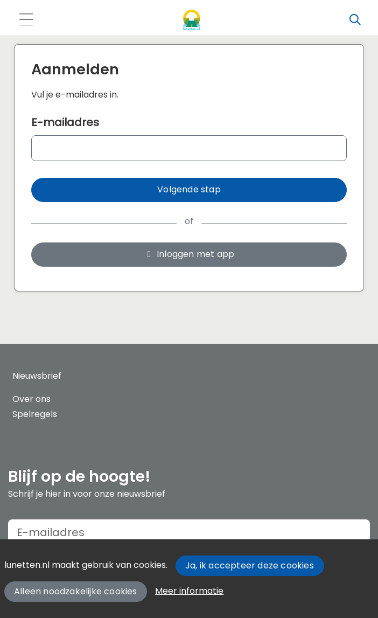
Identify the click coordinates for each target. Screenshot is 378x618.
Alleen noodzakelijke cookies (75, 591)
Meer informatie (189, 591)
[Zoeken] (355, 20)
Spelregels (34, 414)
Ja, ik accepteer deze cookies (249, 565)
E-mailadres (65, 122)
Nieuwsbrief (36, 376)
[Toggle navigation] (26, 20)
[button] (189, 190)
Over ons (31, 399)
